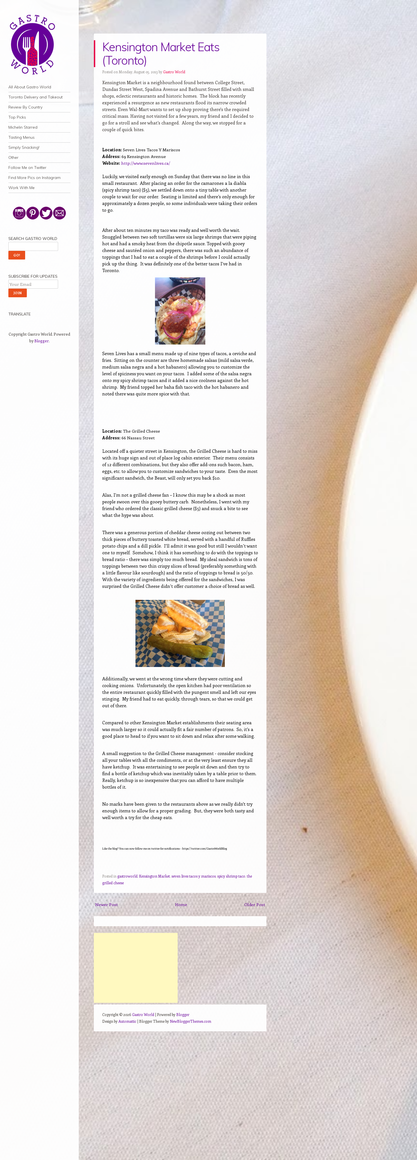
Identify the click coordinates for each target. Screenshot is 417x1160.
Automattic (127, 1021)
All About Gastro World (29, 86)
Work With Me (21, 187)
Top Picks (17, 117)
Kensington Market (154, 876)
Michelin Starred (22, 127)
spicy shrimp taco (231, 876)
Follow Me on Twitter (27, 167)
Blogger (41, 340)
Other (13, 157)
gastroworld (127, 876)
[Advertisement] (136, 968)
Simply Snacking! (23, 147)
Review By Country (25, 107)
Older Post (254, 904)
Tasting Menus (21, 137)
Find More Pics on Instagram (34, 177)
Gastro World (174, 71)
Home (181, 904)
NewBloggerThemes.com (190, 1021)
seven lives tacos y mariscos (193, 876)
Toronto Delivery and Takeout (35, 97)
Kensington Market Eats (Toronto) (160, 53)
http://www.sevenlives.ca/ (145, 163)
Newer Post (106, 904)
